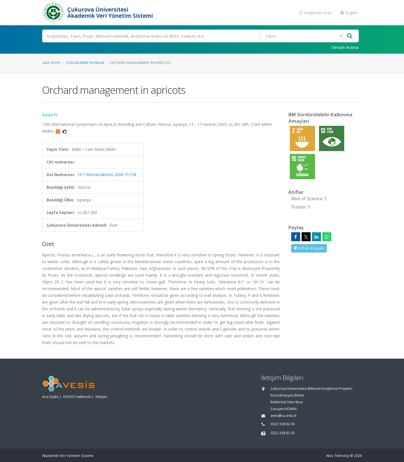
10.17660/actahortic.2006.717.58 (106, 174)
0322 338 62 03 (282, 424)
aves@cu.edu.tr (283, 415)
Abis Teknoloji (337, 455)
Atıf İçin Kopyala (309, 248)
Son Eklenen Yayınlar (85, 62)
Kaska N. (50, 114)
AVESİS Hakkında (77, 396)
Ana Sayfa (52, 62)
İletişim (101, 396)
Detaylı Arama (344, 47)
